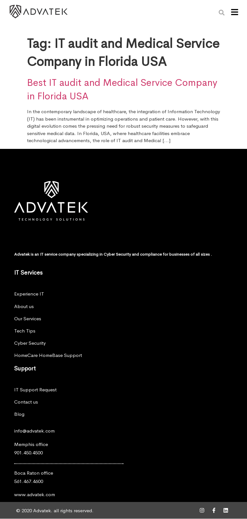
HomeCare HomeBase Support (48, 355)
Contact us (26, 402)
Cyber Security (30, 343)
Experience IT (29, 294)
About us (24, 306)
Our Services (27, 318)
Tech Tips (24, 331)
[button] (234, 12)
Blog (19, 414)
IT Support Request (35, 390)
